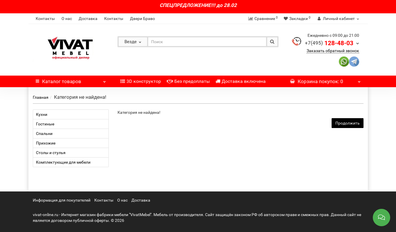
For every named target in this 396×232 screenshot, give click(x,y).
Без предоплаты (188, 81)
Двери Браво (142, 18)
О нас (67, 18)
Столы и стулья (51, 152)
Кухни (41, 114)
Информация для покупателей (62, 200)
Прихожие (45, 143)
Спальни (44, 133)
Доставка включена (241, 81)
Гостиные (45, 124)
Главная (40, 97)
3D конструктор (140, 81)
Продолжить (347, 123)
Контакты (45, 18)
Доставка (88, 18)
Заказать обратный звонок (333, 50)
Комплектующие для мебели (63, 162)
